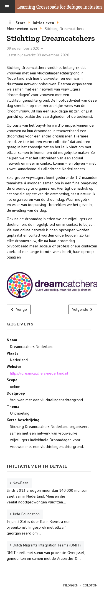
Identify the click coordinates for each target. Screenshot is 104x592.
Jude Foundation (26, 513)
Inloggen (70, 585)
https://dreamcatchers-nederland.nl (39, 373)
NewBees (21, 482)
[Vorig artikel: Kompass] (19, 309)
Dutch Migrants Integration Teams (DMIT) (47, 545)
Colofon (90, 585)
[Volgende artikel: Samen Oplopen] (83, 309)
